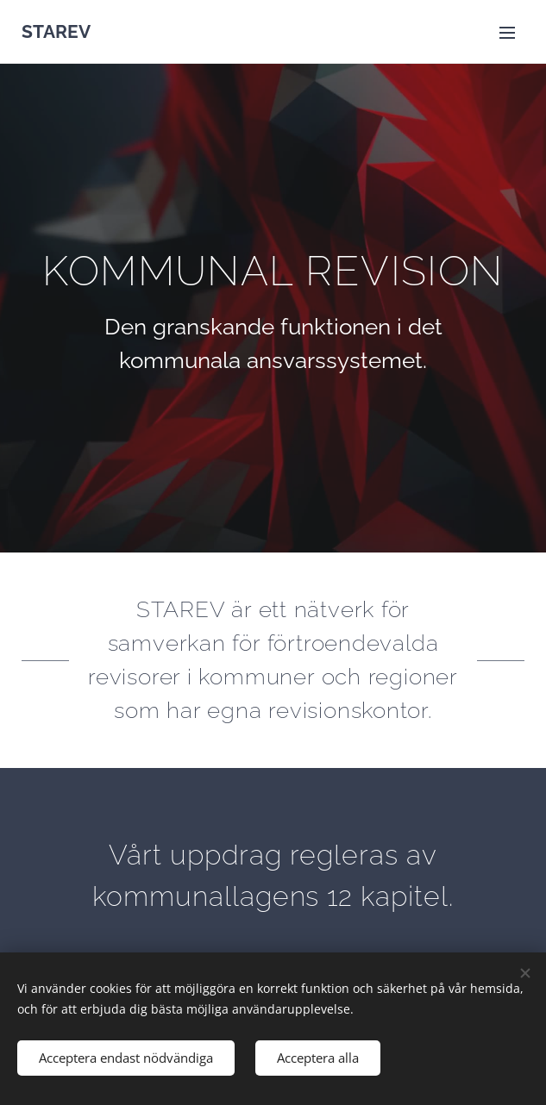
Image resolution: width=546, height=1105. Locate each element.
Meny (507, 33)
